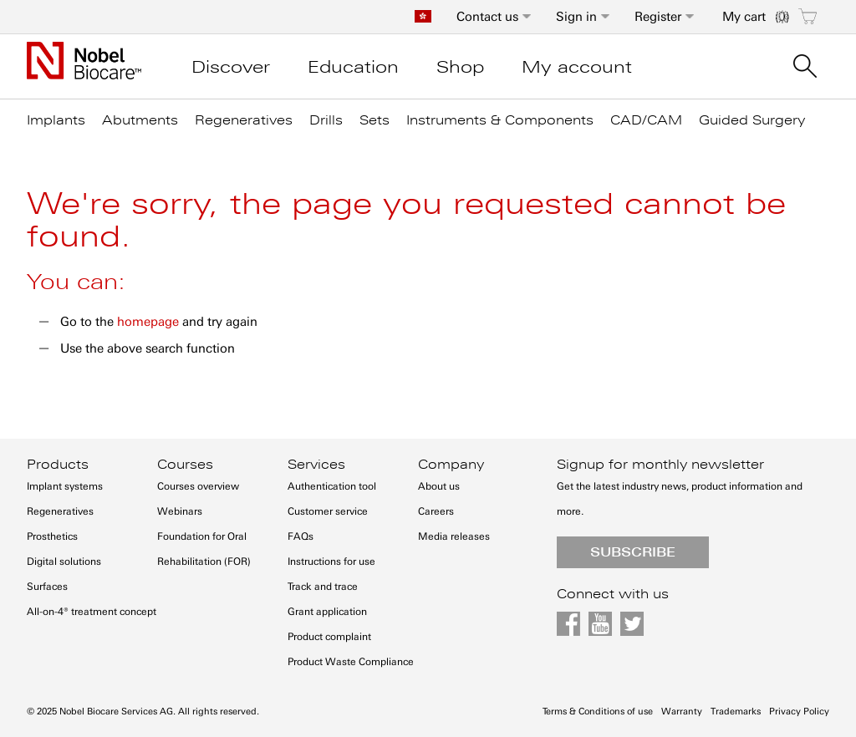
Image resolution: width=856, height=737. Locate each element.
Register (657, 16)
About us (439, 486)
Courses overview (198, 486)
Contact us (487, 16)
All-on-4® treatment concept (91, 612)
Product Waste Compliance (351, 662)
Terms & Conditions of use (598, 711)
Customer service (328, 511)
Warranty (681, 711)
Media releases (454, 536)
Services (316, 464)
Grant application (327, 612)
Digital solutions (64, 561)
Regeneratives (60, 511)
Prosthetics (52, 536)
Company (451, 464)
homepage (148, 321)
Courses (185, 464)
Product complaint (329, 637)
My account (577, 67)
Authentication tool (332, 486)
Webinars (179, 511)
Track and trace (323, 586)
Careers (436, 511)
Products (58, 464)
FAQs (300, 536)
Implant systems (65, 486)
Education (353, 67)
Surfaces (47, 586)
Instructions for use (331, 561)
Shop (460, 67)
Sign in (576, 16)
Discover (230, 67)
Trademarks (736, 711)
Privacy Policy (799, 711)
